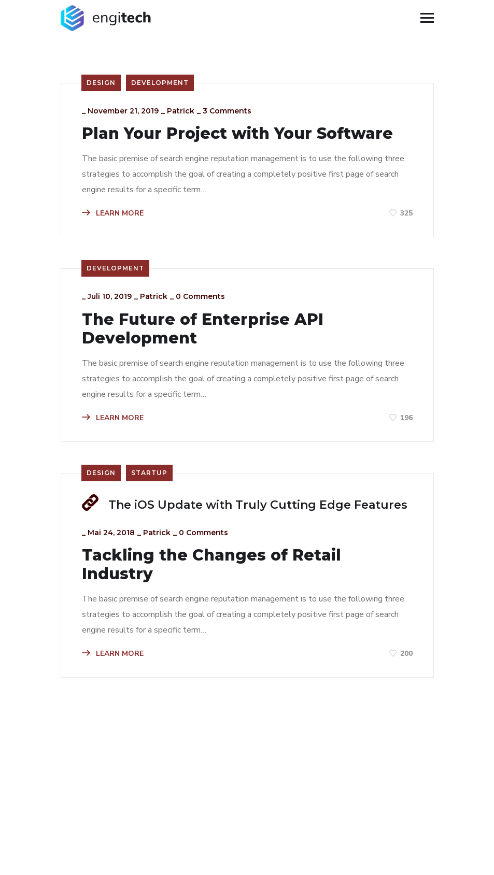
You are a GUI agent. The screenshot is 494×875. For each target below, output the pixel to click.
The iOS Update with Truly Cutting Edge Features (257, 505)
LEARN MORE (113, 213)
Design (101, 83)
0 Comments (200, 296)
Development (160, 83)
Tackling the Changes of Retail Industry (211, 564)
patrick (180, 111)
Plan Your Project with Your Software (237, 133)
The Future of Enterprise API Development (202, 329)
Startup (149, 473)
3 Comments (227, 111)
